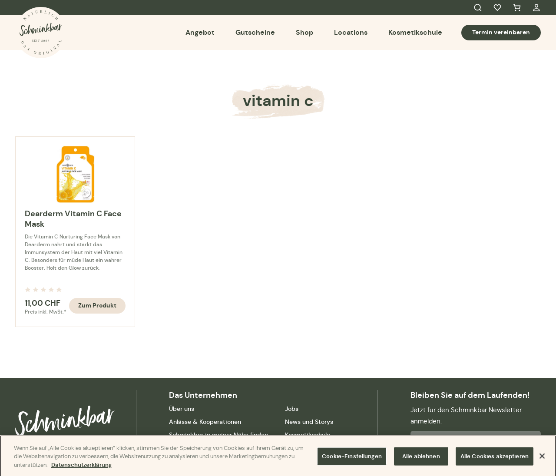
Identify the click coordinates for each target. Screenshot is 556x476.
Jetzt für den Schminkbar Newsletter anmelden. (466, 415)
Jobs (291, 409)
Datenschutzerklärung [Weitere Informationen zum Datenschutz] (81, 467)
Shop (304, 32)
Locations (350, 32)
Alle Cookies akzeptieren (494, 459)
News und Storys (309, 422)
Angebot (200, 32)
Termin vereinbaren (501, 32)
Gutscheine (255, 32)
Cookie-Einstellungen (352, 459)
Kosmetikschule (415, 32)
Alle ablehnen (421, 459)
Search (477, 7)
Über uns (181, 409)
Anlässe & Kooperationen (205, 422)
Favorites (497, 7)
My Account (536, 7)
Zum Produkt (97, 305)
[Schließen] (542, 458)
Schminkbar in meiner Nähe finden (218, 435)
